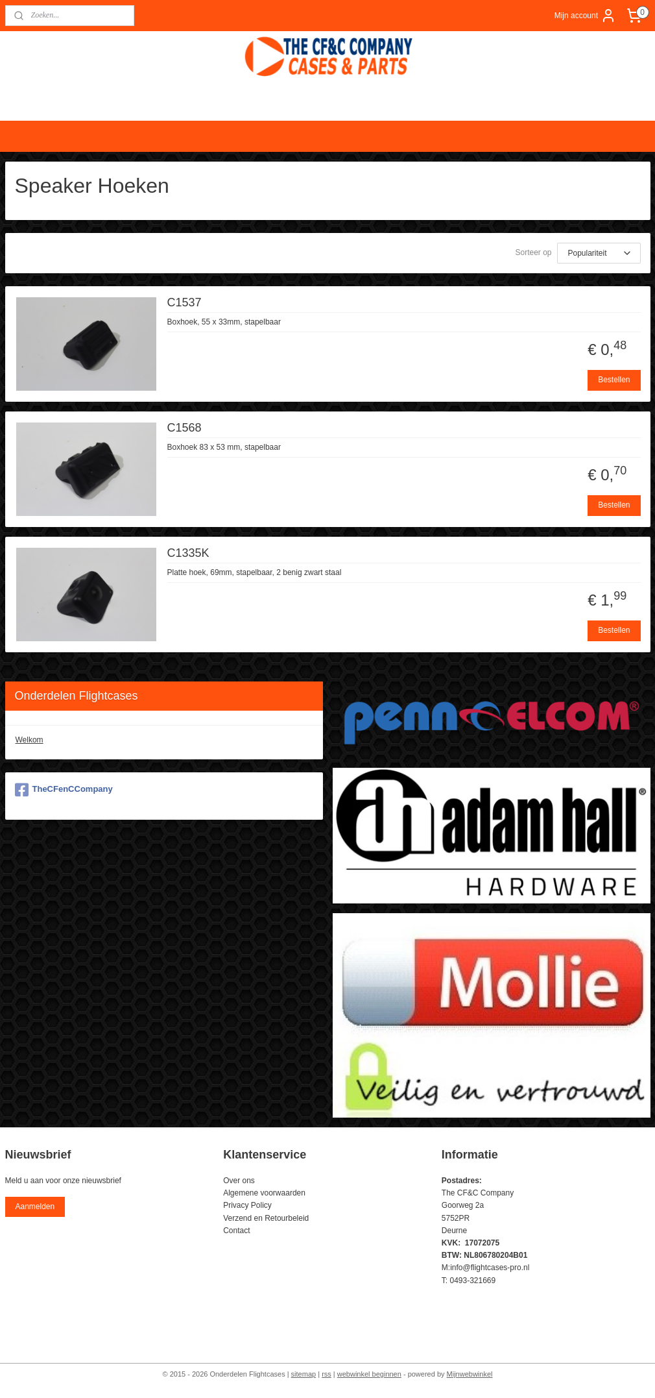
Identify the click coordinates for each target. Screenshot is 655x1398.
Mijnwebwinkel (470, 1374)
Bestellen (614, 379)
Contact (236, 1230)
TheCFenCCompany (64, 790)
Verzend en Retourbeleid (266, 1218)
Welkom (29, 739)
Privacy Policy (247, 1205)
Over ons (239, 1180)
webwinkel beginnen (369, 1374)
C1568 (184, 427)
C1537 (184, 302)
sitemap (303, 1374)
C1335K (188, 552)
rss (326, 1374)
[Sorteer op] (599, 253)
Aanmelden (34, 1206)
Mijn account (585, 15)
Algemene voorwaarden (264, 1192)
